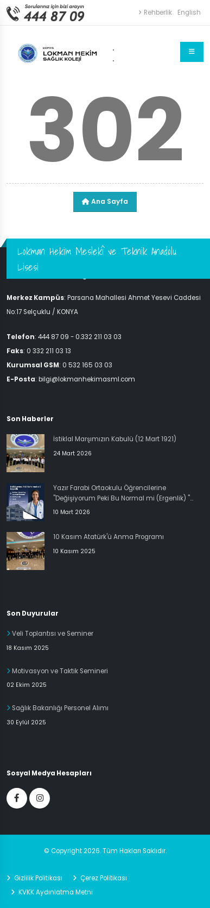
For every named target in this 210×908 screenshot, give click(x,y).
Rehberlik (155, 12)
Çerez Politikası (103, 878)
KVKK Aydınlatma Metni (55, 892)
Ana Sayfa (105, 201)
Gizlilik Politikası (37, 878)
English (189, 12)
